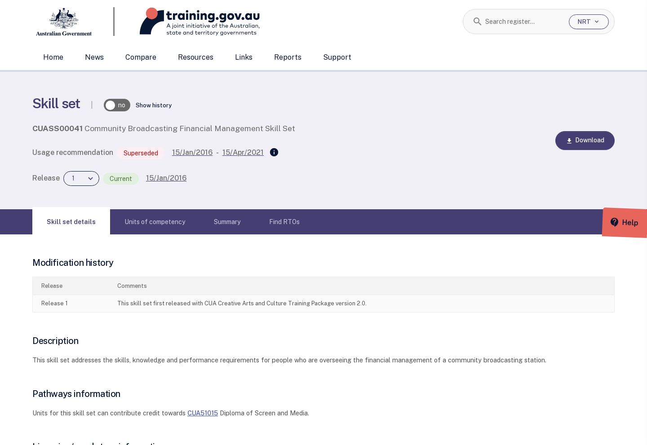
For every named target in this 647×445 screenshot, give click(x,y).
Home (53, 57)
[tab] (71, 221)
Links (244, 57)
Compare (140, 57)
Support (337, 57)
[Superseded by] (274, 152)
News (94, 57)
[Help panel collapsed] (637, 222)
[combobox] (523, 21)
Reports (287, 57)
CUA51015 (202, 413)
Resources (195, 57)
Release (46, 178)
